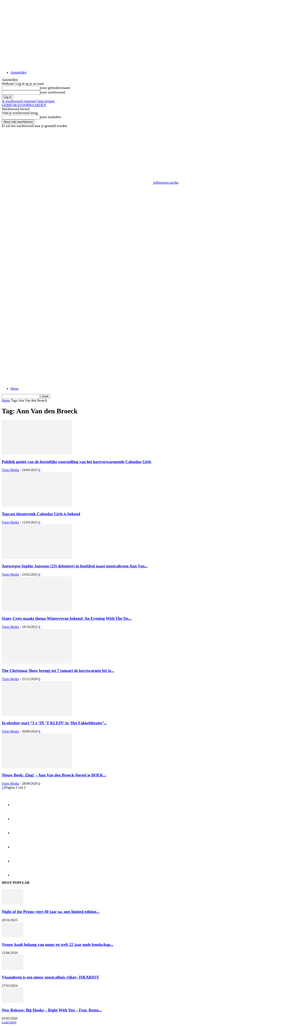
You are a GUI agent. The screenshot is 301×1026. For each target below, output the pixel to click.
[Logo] (77, 324)
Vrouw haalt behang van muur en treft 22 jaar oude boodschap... (57, 944)
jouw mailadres (50, 117)
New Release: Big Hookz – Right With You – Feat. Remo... (52, 1010)
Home (6, 400)
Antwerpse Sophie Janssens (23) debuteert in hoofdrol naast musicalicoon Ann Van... (75, 566)
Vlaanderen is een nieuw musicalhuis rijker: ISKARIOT (50, 977)
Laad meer (9, 1022)
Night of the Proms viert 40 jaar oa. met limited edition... (50, 911)
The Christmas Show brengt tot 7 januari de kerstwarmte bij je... (58, 670)
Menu (14, 388)
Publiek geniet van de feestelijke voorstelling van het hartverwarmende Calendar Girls (76, 461)
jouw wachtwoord (52, 92)
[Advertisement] (80, 194)
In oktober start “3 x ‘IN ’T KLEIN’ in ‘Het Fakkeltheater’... (54, 723)
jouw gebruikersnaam (55, 88)
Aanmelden (18, 72)
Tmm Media (10, 470)
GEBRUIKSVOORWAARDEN (24, 105)
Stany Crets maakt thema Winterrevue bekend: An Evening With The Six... (67, 618)
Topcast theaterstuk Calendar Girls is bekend (41, 514)
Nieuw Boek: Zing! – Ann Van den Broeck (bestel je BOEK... (54, 775)
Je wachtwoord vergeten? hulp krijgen (28, 101)
